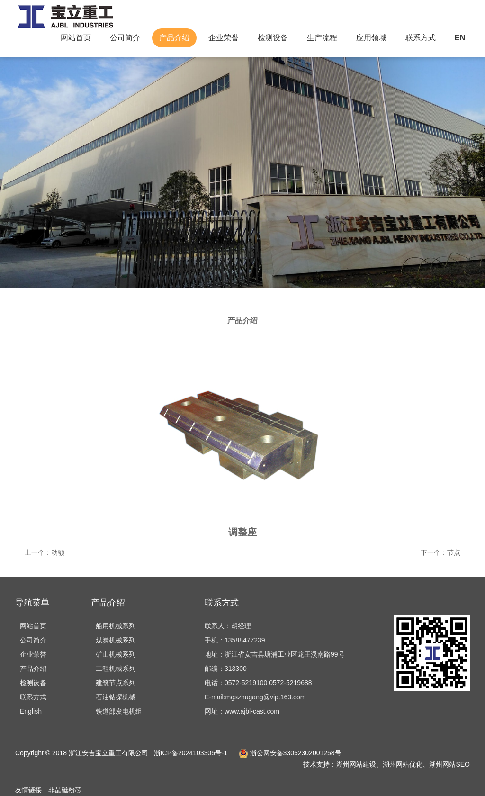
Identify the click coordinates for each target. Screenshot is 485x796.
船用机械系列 (115, 626)
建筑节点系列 (115, 683)
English (31, 711)
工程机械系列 (115, 668)
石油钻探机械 (115, 697)
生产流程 (322, 38)
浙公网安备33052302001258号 (289, 753)
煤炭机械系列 (115, 640)
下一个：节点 (440, 552)
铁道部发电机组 (119, 711)
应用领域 (371, 38)
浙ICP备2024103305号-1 (191, 753)
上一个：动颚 (44, 552)
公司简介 (125, 38)
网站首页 (76, 38)
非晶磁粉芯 (64, 790)
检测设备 (273, 38)
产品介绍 (174, 38)
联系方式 (420, 38)
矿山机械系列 (115, 654)
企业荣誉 (223, 38)
